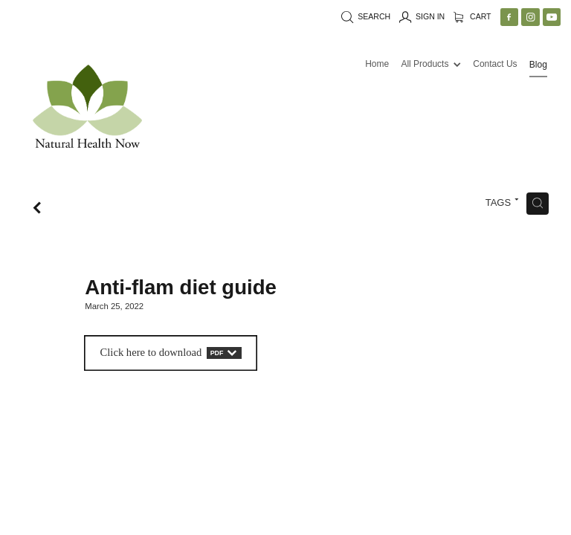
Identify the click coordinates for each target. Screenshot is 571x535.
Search (365, 16)
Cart (472, 16)
